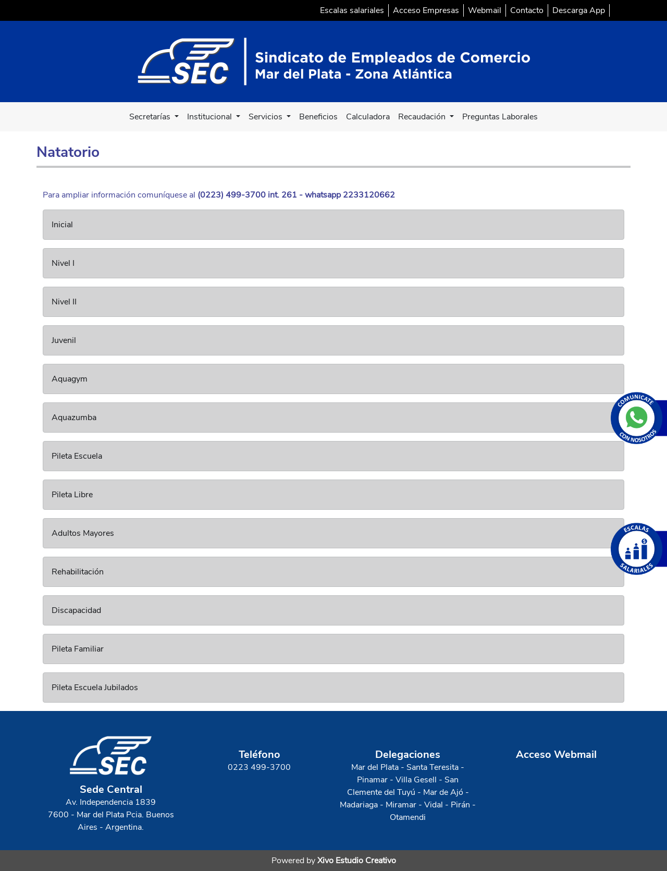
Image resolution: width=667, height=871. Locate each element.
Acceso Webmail (556, 754)
